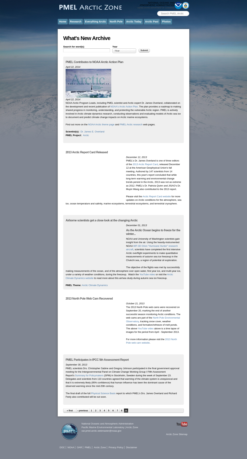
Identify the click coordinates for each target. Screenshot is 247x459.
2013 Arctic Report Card (145, 164)
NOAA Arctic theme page (101, 124)
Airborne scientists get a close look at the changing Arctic (102, 220)
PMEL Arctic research (131, 124)
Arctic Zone (132, 427)
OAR (79, 447)
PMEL (88, 447)
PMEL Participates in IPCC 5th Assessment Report (97, 359)
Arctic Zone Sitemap (176, 434)
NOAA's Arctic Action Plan (124, 106)
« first (70, 410)
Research (75, 21)
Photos (166, 21)
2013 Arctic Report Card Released (87, 152)
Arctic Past (151, 21)
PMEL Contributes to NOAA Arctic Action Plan (94, 62)
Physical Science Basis (103, 393)
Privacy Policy (116, 447)
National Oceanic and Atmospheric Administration (107, 423)
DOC (62, 447)
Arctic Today (134, 21)
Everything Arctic (95, 21)
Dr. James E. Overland (92, 131)
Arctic (86, 135)
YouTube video (147, 274)
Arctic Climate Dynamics (95, 285)
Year (114, 46)
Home (62, 21)
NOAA (71, 447)
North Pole (116, 21)
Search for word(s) (73, 46)
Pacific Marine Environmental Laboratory (102, 427)
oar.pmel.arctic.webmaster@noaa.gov (101, 430)
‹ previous (82, 410)
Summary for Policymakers (89, 375)
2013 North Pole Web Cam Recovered (89, 298)
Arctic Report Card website (156, 196)
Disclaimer (131, 447)
